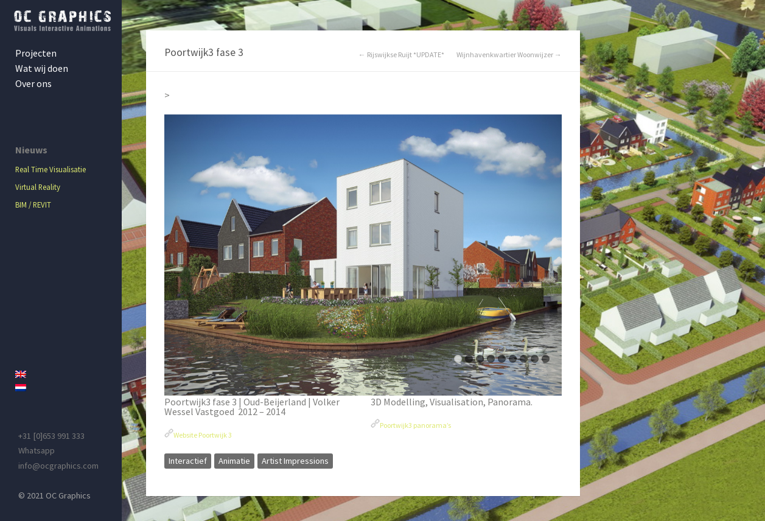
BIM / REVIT (33, 204)
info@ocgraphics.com (58, 465)
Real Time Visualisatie (50, 169)
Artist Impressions (295, 460)
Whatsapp (36, 450)
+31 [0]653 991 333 (51, 435)
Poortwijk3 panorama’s (415, 425)
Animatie (234, 460)
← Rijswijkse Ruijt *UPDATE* (401, 54)
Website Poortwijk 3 (202, 434)
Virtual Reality (37, 187)
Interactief (188, 460)
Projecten (36, 53)
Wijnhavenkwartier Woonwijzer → (509, 54)
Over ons (33, 83)
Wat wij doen (41, 68)
